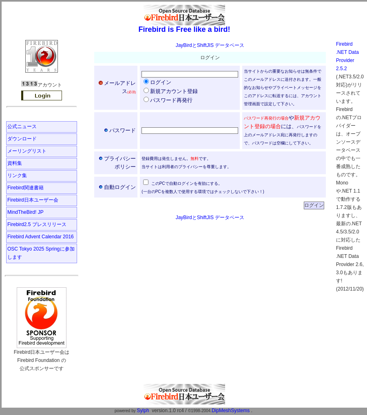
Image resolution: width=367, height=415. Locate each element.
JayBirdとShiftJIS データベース (210, 45)
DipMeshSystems (231, 410)
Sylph (143, 410)
